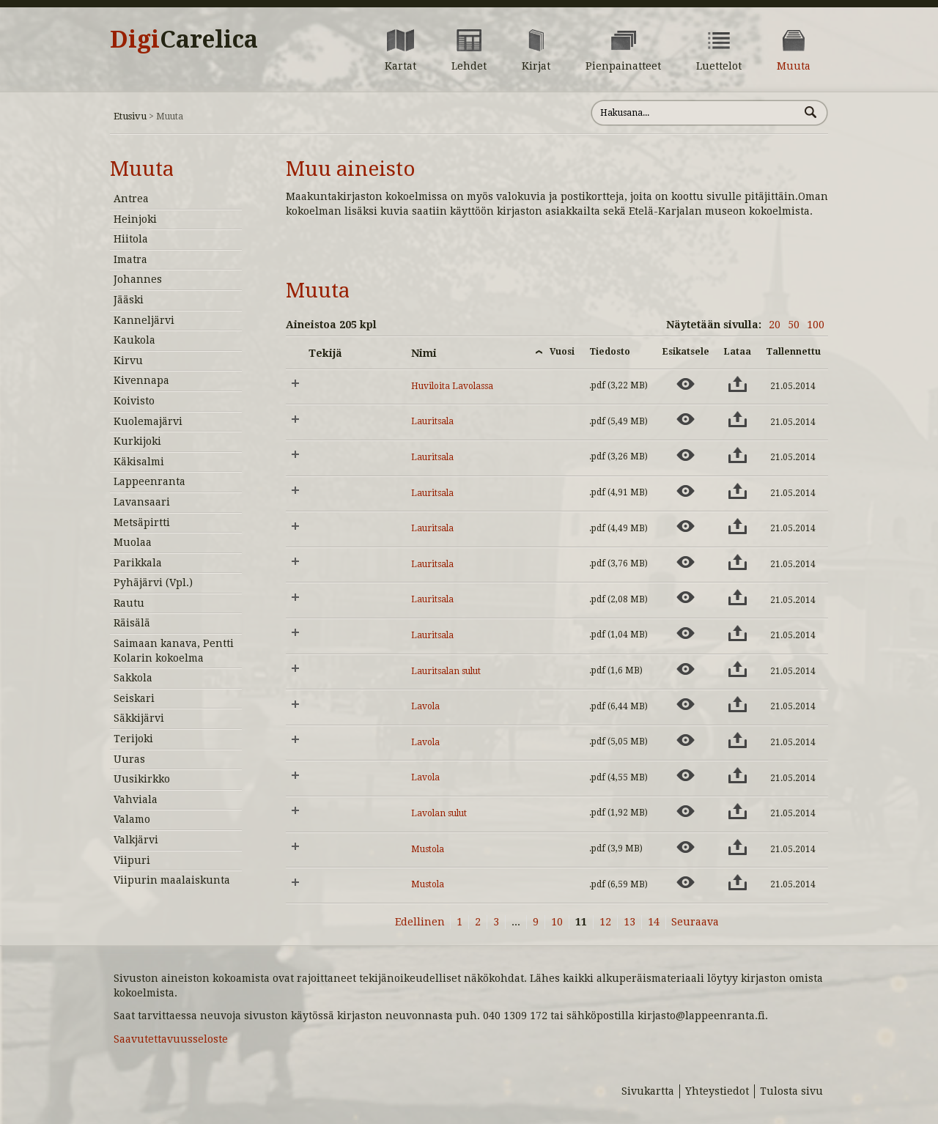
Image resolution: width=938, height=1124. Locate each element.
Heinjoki (135, 219)
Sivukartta (647, 1091)
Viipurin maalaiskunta (172, 880)
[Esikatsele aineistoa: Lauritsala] (685, 419)
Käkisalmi (139, 461)
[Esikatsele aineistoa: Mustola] (685, 847)
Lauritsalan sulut (446, 671)
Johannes (138, 279)
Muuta (142, 169)
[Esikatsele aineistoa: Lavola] (685, 704)
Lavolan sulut (439, 813)
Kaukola (134, 340)
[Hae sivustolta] (695, 113)
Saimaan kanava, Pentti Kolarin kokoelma (174, 650)
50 (793, 324)
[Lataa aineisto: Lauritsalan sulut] (737, 669)
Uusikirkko (142, 779)
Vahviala (136, 799)
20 (774, 324)
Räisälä (132, 623)
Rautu (129, 603)
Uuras (129, 759)
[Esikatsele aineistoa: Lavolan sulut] (685, 811)
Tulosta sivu (791, 1091)
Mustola (427, 849)
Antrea (131, 198)
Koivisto (134, 401)
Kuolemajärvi (148, 421)
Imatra (130, 259)
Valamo (132, 819)
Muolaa (133, 542)
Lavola (425, 706)
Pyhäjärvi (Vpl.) (153, 582)
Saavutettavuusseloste (171, 1039)
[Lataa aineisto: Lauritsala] (737, 419)
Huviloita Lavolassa (452, 386)
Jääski (129, 300)
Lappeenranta (149, 481)
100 (815, 324)
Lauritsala (432, 421)
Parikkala (138, 563)
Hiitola (131, 239)
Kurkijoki (137, 441)
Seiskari (134, 698)
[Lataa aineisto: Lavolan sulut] (737, 811)
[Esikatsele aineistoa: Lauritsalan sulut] (685, 669)
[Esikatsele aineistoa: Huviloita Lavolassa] (685, 384)
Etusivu (130, 116)
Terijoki (133, 738)
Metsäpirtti (142, 522)
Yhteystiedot (717, 1091)
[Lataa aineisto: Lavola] (737, 704)
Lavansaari (142, 502)
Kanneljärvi (144, 320)
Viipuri (132, 860)
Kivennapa (141, 380)
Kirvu (128, 360)
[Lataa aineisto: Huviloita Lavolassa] (737, 384)
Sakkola (133, 678)
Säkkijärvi (139, 718)
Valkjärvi (136, 840)
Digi (184, 39)
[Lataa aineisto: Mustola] (737, 847)
